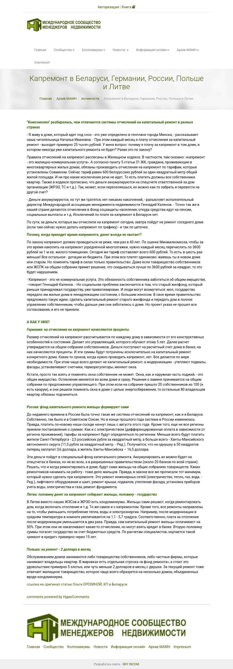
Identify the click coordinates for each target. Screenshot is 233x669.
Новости (121, 50)
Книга (128, 7)
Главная (40, 50)
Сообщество (64, 50)
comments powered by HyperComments (58, 597)
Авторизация (108, 7)
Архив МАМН (188, 50)
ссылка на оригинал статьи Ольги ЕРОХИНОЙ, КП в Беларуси (77, 584)
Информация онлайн (152, 50)
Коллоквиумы (93, 50)
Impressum (42, 62)
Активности (90, 98)
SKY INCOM (131, 664)
